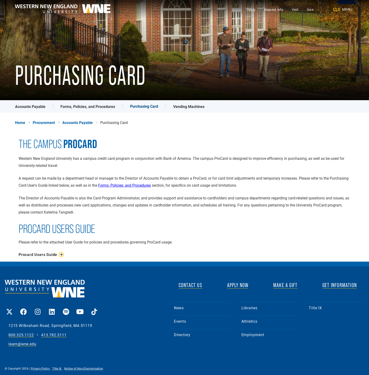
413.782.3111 (54, 335)
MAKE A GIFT (285, 285)
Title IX (315, 307)
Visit (295, 9)
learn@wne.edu (22, 344)
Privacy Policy (41, 368)
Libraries (249, 307)
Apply (251, 9)
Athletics (249, 321)
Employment (252, 334)
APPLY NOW (238, 285)
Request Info (273, 9)
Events (180, 321)
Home (20, 122)
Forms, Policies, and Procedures (87, 106)
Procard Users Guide (38, 254)
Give (310, 9)
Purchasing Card (144, 106)
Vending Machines (189, 106)
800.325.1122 (21, 335)
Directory (182, 334)
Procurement (44, 122)
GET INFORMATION (339, 285)
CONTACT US (190, 285)
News (179, 307)
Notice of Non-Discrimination (83, 368)
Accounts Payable (30, 106)
